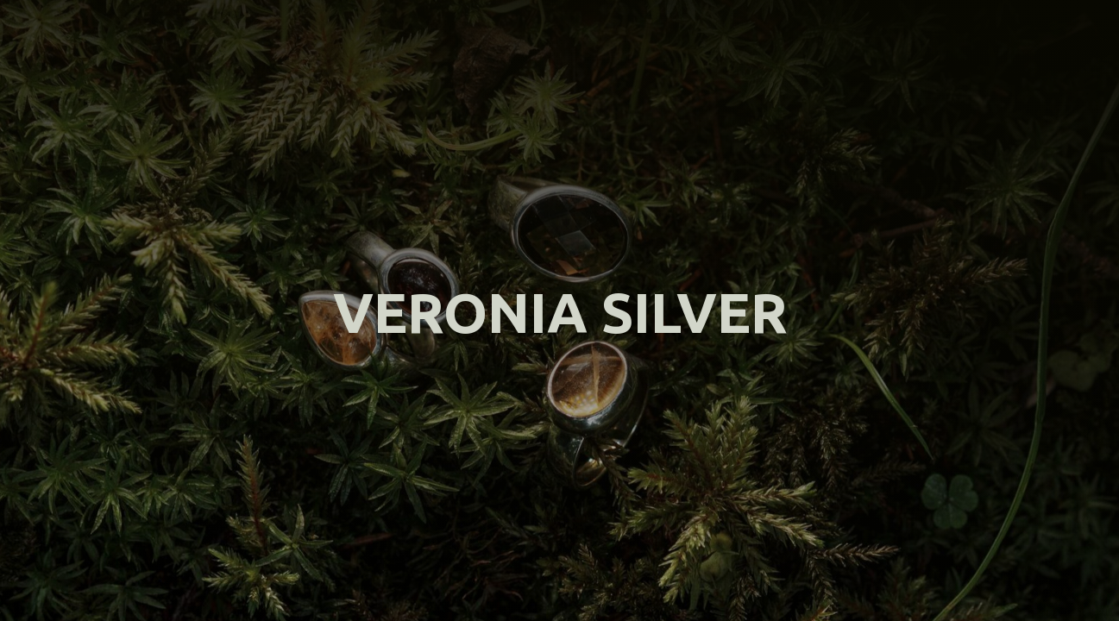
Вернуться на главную (560, 369)
